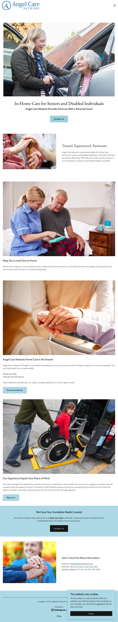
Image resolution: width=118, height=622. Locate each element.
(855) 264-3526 (56, 518)
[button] (114, 5)
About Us (11, 497)
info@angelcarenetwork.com (81, 564)
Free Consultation (15, 390)
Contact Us (59, 119)
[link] (21, 5)
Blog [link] (59, 616)
